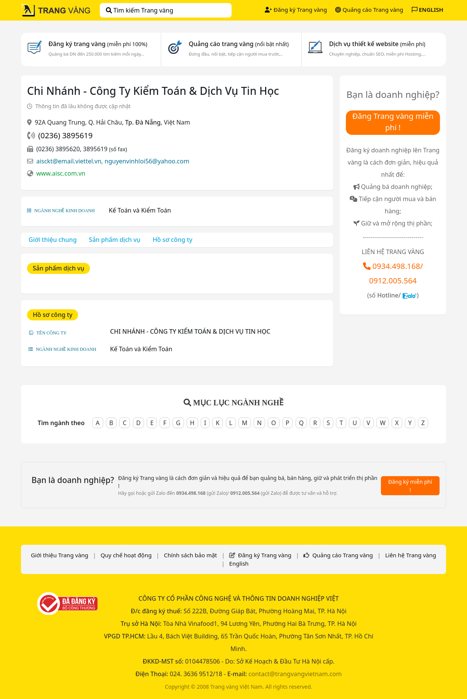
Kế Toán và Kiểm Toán (140, 210)
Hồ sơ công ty (172, 239)
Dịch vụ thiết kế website (377, 44)
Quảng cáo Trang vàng (369, 9)
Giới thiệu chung (53, 239)
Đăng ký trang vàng (97, 44)
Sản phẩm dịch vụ (114, 239)
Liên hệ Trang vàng (410, 555)
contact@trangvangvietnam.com (295, 674)
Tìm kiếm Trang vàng (139, 10)
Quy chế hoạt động (126, 555)
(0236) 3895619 (65, 135)
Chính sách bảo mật (190, 555)
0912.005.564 (393, 280)
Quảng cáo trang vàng (238, 44)
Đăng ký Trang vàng (296, 9)
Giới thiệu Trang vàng (59, 555)
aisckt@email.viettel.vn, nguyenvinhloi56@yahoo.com (112, 161)
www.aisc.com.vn (60, 173)
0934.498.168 (396, 266)
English (239, 563)
